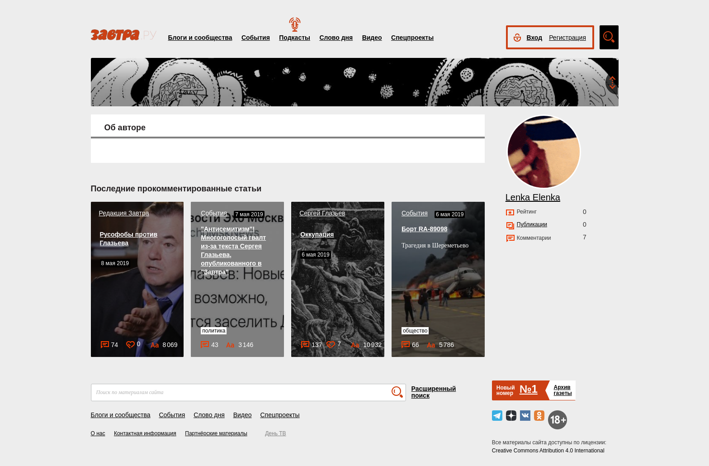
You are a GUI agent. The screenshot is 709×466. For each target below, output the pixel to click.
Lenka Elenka (533, 197)
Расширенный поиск (433, 392)
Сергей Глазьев (322, 213)
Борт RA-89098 (425, 229)
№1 (529, 389)
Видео (372, 37)
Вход (535, 37)
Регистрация (567, 37)
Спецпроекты (412, 37)
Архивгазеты (562, 390)
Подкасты (294, 37)
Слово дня (336, 37)
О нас (98, 433)
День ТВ (275, 433)
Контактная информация (145, 433)
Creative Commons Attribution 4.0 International (548, 450)
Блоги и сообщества (200, 37)
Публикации (532, 224)
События (255, 37)
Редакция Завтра (124, 213)
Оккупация (317, 234)
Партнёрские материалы (216, 433)
